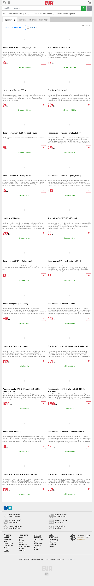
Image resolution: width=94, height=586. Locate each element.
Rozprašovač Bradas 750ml (14, 90)
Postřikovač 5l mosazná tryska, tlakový (64, 133)
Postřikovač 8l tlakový (11, 218)
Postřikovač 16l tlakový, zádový (61, 304)
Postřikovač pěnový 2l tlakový (15, 304)
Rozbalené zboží (7, 540)
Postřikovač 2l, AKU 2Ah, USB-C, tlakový (19, 474)
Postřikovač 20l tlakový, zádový (15, 346)
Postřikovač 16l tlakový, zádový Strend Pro (66, 432)
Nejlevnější (23, 20)
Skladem (33, 27)
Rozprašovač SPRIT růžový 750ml (62, 218)
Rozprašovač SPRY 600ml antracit (17, 261)
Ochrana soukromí (22, 549)
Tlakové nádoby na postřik (66, 14)
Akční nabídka (8, 546)
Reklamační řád (24, 546)
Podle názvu (43, 20)
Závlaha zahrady (46, 14)
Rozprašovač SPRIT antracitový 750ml (64, 261)
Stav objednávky (38, 542)
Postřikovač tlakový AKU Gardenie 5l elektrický (68, 346)
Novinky (6, 548)
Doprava (21, 542)
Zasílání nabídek (36, 548)
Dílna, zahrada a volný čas (17, 14)
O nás (21, 538)
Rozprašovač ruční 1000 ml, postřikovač (19, 133)
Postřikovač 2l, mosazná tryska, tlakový (19, 47)
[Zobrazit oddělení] (89, 8)
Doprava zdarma (6, 551)
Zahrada (34, 14)
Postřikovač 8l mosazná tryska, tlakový (64, 175)
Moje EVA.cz (38, 540)
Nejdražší (33, 20)
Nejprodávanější (10, 20)
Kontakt (21, 540)
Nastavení (37, 546)
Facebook (52, 544)
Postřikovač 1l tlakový (11, 432)
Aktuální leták (8, 543)
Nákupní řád (23, 544)
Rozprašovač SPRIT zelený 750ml (16, 175)
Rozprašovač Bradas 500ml (59, 47)
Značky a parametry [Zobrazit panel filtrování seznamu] (14, 27)
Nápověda (52, 542)
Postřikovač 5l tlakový (57, 90)
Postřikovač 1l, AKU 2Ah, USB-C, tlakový (65, 474)
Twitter (51, 546)
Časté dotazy (53, 540)
